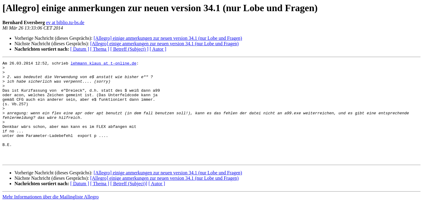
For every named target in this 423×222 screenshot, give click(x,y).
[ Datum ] (79, 49)
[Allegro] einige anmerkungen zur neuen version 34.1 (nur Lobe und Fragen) (168, 38)
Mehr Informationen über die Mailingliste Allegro (50, 216)
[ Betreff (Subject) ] (129, 49)
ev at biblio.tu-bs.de (65, 22)
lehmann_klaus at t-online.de (103, 64)
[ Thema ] (99, 49)
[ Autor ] (158, 49)
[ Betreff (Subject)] (128, 203)
